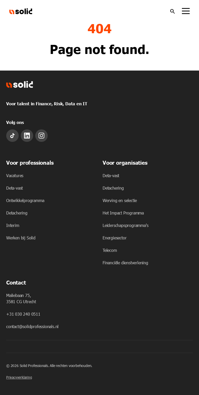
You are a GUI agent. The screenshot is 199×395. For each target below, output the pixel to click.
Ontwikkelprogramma (25, 200)
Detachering (16, 213)
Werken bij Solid (20, 237)
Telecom (110, 250)
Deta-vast (14, 188)
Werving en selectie (120, 200)
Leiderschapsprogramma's (125, 225)
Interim (12, 225)
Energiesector (114, 237)
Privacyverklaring (19, 377)
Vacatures (14, 175)
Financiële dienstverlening (125, 262)
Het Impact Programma (123, 213)
